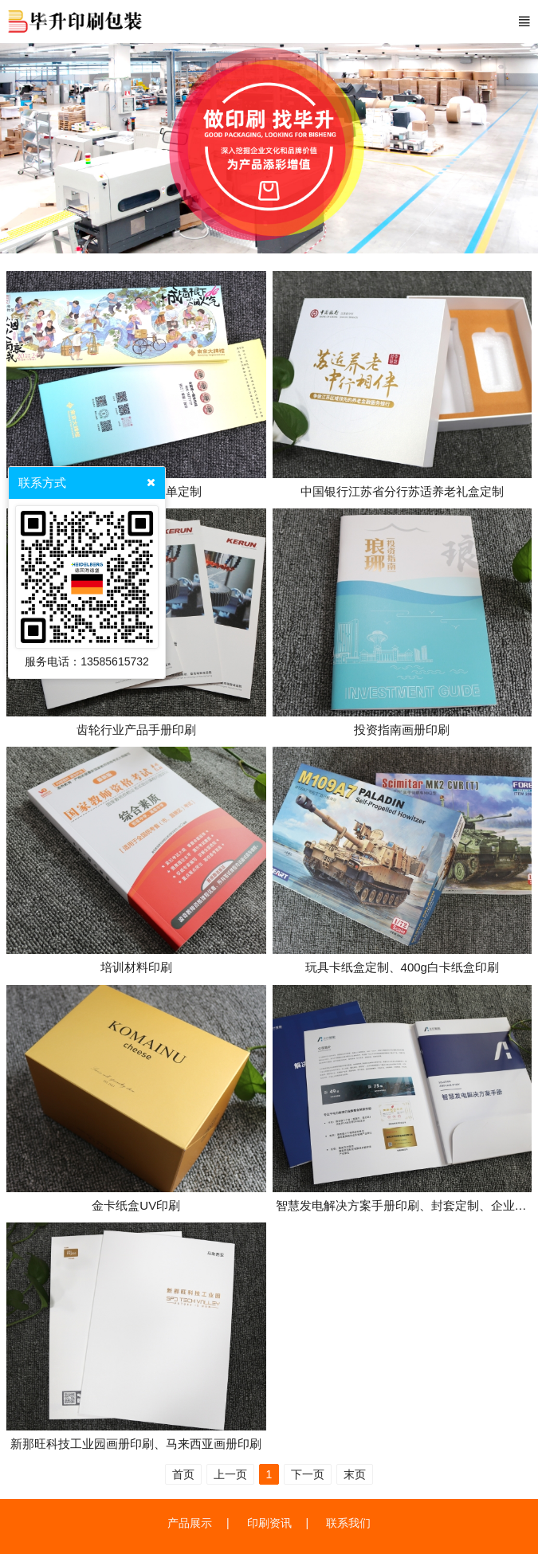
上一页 (230, 1474)
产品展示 (189, 1523)
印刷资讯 (269, 1523)
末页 (355, 1474)
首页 (183, 1474)
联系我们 (348, 1523)
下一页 (307, 1474)
